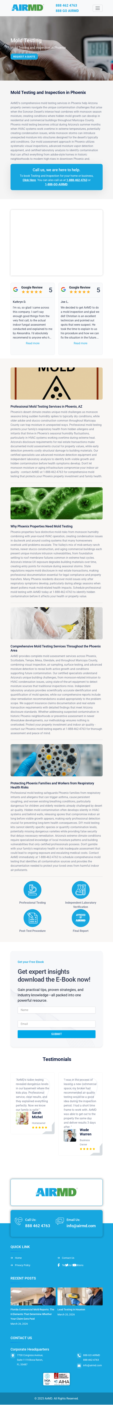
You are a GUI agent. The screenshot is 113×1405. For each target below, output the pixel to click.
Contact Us (65, 1258)
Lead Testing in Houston (71, 1309)
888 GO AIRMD (69, 11)
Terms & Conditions (70, 1265)
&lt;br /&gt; (57, 243)
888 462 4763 (67, 6)
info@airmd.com (81, 1226)
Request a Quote (24, 57)
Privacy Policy (20, 1265)
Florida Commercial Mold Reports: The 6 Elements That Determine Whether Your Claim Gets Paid (32, 1314)
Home (16, 1258)
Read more (32, 343)
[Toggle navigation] (98, 8)
